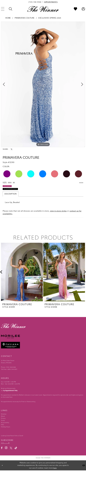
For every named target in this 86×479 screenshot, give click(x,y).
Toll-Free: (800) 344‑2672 (9, 376)
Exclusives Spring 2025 (49, 18)
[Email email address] (11, 450)
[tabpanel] (43, 84)
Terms (3, 427)
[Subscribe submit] (19, 450)
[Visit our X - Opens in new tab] (11, 456)
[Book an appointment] (51, 2)
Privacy (3, 425)
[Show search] (10, 9)
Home (8, 18)
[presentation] (22, 279)
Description (10, 201)
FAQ (2, 431)
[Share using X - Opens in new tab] (11, 149)
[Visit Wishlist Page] (75, 9)
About (3, 423)
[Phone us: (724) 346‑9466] (35, 2)
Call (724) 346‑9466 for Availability (20, 195)
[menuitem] (35, 2)
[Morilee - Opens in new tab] (43, 343)
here (55, 476)
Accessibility (5, 429)
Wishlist (3, 421)
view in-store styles (58, 218)
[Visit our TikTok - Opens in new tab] (16, 456)
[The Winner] (43, 9)
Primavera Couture (24, 18)
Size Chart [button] (78, 183)
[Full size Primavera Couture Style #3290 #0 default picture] (43, 84)
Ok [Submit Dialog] (82, 474)
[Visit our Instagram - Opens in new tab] (6, 456)
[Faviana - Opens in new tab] (43, 352)
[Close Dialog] (3, 474)
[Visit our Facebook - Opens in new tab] (1, 456)
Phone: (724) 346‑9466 (8, 374)
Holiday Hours (5, 433)
